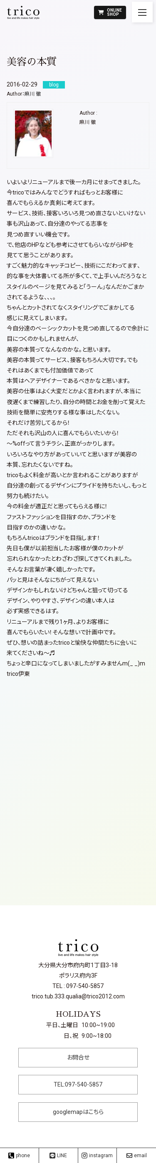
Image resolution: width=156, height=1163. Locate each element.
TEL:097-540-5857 (78, 1084)
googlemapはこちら (78, 1112)
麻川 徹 (33, 94)
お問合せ (78, 1057)
